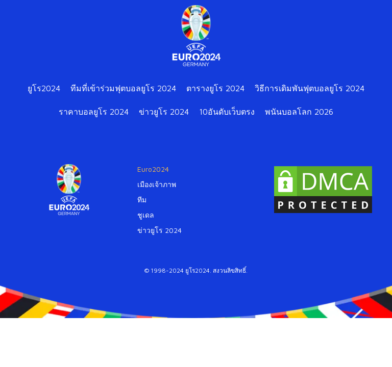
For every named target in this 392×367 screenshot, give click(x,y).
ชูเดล (145, 215)
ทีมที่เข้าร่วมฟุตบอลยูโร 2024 (123, 88)
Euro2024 (153, 169)
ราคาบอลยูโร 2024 (94, 111)
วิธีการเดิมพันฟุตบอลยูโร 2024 (309, 88)
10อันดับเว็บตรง (227, 111)
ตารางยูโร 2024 (215, 88)
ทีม (141, 199)
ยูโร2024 (44, 88)
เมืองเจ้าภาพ (156, 184)
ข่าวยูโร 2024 (164, 111)
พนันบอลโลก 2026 (299, 111)
